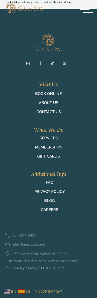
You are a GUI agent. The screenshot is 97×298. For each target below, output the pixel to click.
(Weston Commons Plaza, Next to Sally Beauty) (43, 261)
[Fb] (42, 65)
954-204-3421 (20, 236)
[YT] (67, 65)
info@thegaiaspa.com (25, 244)
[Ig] (30, 65)
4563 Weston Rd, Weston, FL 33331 (36, 254)
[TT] (54, 65)
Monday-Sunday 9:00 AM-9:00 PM (35, 268)
